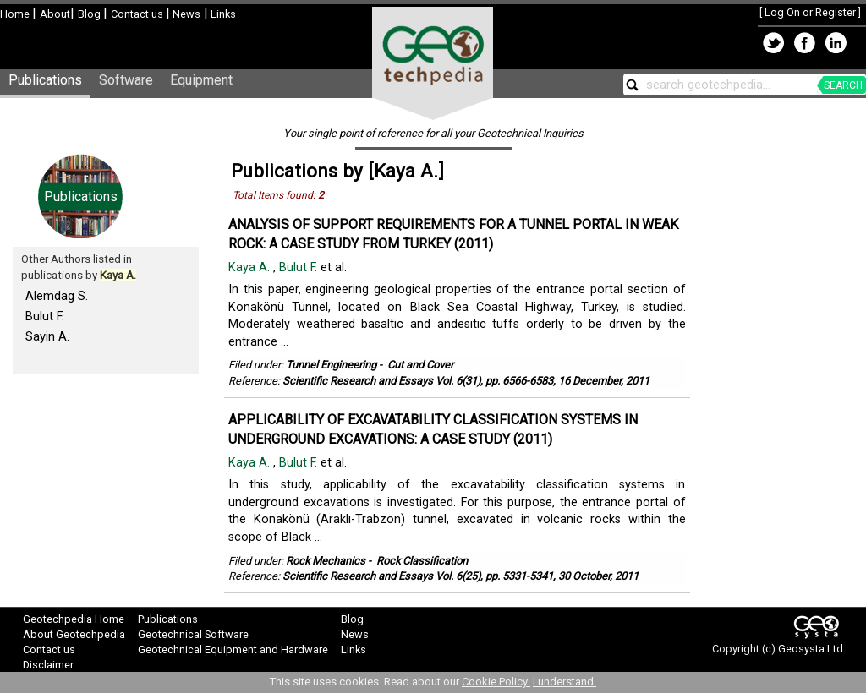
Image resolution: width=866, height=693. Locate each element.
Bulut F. (44, 316)
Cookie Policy (496, 681)
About (55, 14)
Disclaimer (48, 664)
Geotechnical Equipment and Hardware (233, 649)
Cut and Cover (420, 364)
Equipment (201, 80)
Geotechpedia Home (73, 619)
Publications (45, 80)
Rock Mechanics (325, 560)
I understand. (564, 681)
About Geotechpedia (74, 634)
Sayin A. (47, 336)
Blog (90, 14)
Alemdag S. (56, 295)
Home (16, 14)
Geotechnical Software (193, 634)
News (185, 14)
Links (222, 14)
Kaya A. (250, 267)
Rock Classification (422, 560)
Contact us (138, 14)
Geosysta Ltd (810, 648)
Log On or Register (810, 12)
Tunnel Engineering (331, 364)
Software (126, 80)
